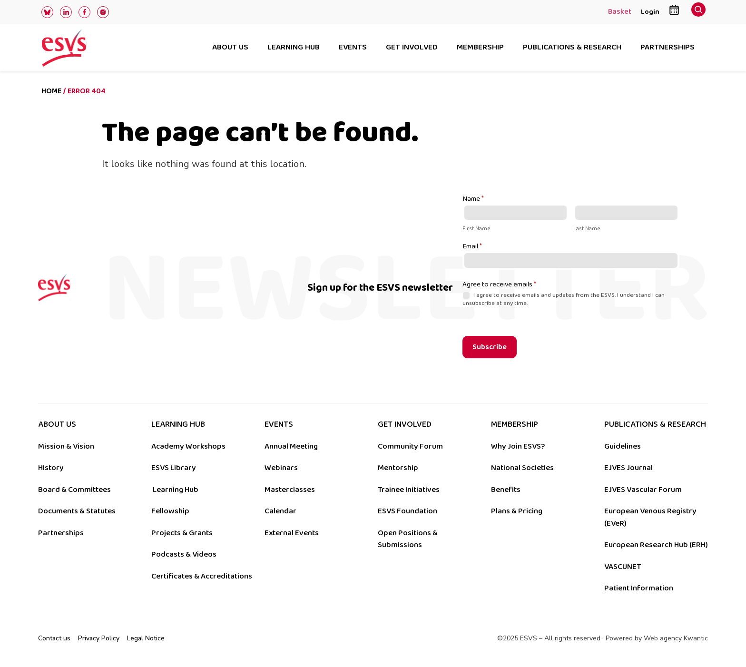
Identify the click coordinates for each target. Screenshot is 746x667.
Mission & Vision (66, 446)
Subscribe (489, 347)
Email (472, 247)
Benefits (505, 489)
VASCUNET (622, 566)
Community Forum (410, 446)
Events (353, 48)
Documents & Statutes (77, 511)
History (51, 467)
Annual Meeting (291, 446)
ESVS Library (173, 467)
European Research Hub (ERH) (656, 545)
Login (650, 11)
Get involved (412, 48)
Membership (480, 48)
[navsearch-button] (698, 12)
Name (473, 199)
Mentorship (398, 467)
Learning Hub (175, 489)
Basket (619, 12)
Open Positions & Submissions (408, 539)
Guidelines (622, 446)
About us (230, 48)
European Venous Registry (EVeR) (650, 517)
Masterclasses (290, 489)
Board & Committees (74, 489)
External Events (292, 533)
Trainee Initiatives (409, 489)
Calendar (280, 511)
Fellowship (170, 511)
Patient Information (638, 588)
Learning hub (293, 48)
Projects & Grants (182, 533)
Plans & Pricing (516, 511)
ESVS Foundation (407, 511)
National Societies (522, 467)
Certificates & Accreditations (201, 576)
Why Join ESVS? (518, 446)
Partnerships (667, 48)
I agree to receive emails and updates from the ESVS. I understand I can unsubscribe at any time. (563, 299)
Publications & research (572, 48)
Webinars (281, 467)
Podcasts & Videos (183, 554)
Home (51, 91)
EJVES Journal (628, 467)
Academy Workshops (188, 446)
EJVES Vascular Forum (643, 489)
